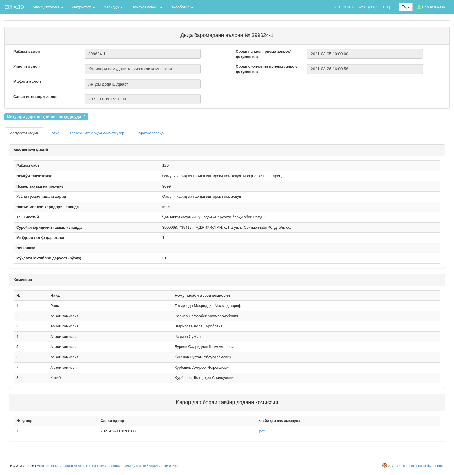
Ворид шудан (431, 7)
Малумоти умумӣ (24, 133)
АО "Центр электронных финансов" (416, 465)
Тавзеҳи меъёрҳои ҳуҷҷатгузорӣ (98, 133)
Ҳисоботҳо (182, 7)
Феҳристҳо (83, 7)
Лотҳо (54, 133)
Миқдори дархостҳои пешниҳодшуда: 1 (46, 116)
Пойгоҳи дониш (146, 7)
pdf (261, 431)
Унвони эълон (26, 66)
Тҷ (405, 7)
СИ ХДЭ (14, 7)
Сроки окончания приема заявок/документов (266, 69)
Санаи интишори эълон (35, 96)
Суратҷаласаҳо (150, 133)
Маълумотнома (48, 7)
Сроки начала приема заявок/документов (263, 54)
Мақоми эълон (27, 81)
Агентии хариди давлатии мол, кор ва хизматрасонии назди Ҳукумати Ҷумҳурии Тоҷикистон (109, 465)
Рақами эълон (26, 51)
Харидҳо (113, 7)
